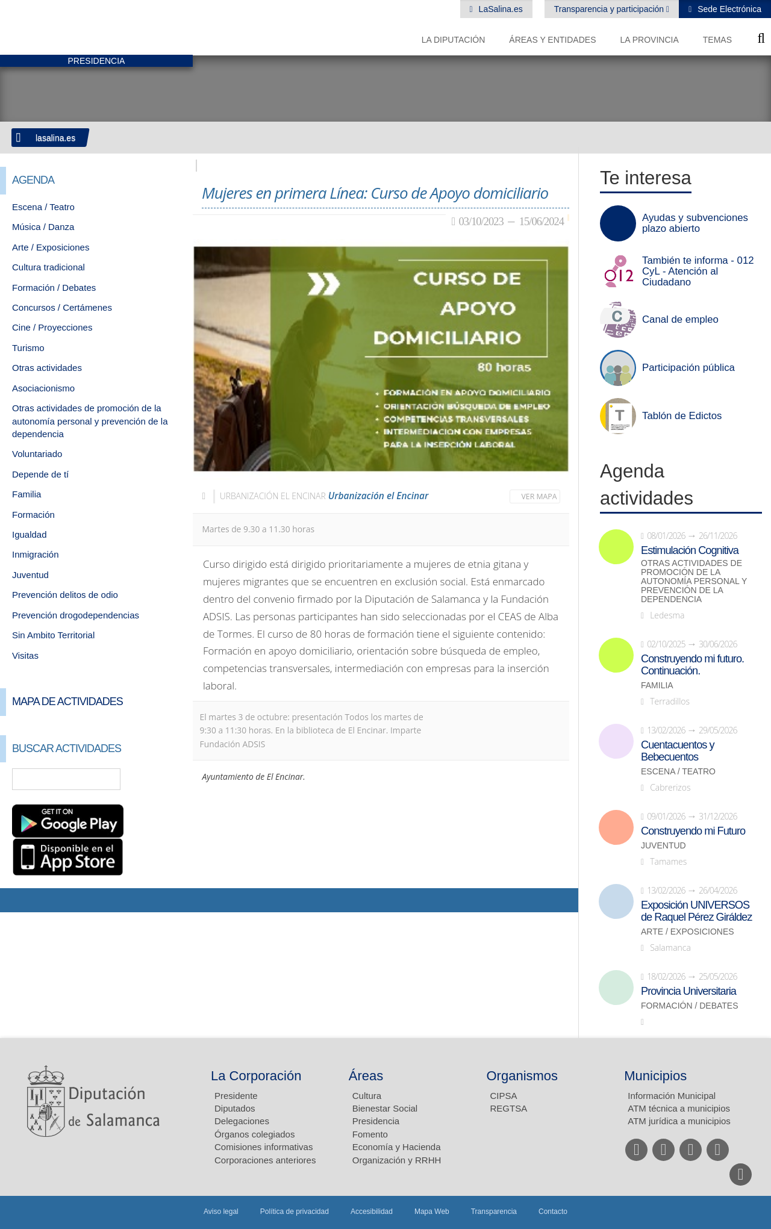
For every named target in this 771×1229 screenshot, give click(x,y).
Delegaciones (241, 1121)
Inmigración (35, 554)
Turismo (28, 348)
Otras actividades (47, 367)
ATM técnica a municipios (679, 1108)
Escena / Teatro (43, 207)
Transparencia (494, 1211)
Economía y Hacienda (396, 1147)
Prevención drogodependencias (75, 615)
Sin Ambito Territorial (53, 635)
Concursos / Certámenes (62, 307)
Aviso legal (221, 1211)
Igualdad (29, 534)
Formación (33, 514)
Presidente (236, 1096)
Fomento (370, 1134)
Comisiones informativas (263, 1147)
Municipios (655, 1075)
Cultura (366, 1096)
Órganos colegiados (254, 1134)
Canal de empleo (680, 319)
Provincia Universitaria (688, 991)
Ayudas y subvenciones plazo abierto (695, 223)
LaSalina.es (499, 9)
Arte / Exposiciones (50, 247)
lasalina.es (55, 138)
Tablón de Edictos (682, 416)
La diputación (453, 40)
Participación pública (688, 367)
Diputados (234, 1108)
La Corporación (256, 1075)
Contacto (552, 1211)
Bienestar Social (384, 1108)
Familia (26, 494)
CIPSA (503, 1096)
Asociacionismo (43, 388)
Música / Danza (43, 227)
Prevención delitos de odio (65, 595)
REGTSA (509, 1108)
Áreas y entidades (552, 40)
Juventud (30, 575)
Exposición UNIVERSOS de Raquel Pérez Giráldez (696, 911)
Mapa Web (431, 1211)
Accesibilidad (372, 1211)
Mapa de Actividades (67, 701)
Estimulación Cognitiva (689, 550)
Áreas (366, 1075)
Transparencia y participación (610, 9)
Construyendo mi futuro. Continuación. (692, 665)
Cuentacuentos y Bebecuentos (677, 751)
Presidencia (375, 1121)
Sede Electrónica (728, 9)
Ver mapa (539, 496)
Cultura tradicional (48, 267)
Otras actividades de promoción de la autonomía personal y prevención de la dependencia (90, 421)
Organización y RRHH (397, 1160)
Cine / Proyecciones (52, 327)
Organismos (522, 1075)
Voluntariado (37, 454)
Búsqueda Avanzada (166, 779)
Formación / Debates (54, 287)
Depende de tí (40, 474)
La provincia (649, 40)
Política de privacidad (294, 1211)
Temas (717, 40)
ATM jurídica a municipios (679, 1121)
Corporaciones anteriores (265, 1160)
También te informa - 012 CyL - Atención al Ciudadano (698, 271)
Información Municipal (672, 1096)
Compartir (15, 900)
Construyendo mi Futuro (693, 831)
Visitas (25, 655)
